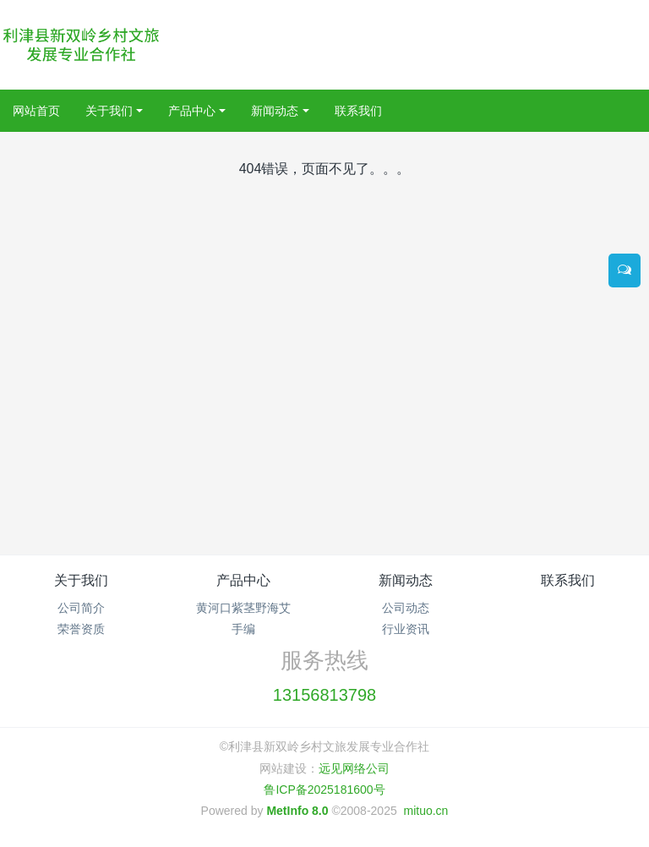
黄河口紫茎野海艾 (243, 608)
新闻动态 (406, 580)
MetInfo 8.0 (297, 810)
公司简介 (81, 608)
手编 (243, 629)
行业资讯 (405, 629)
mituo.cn (425, 810)
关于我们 (81, 580)
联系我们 (568, 580)
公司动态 (405, 608)
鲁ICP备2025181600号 (324, 789)
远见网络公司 (354, 768)
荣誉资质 (81, 629)
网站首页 (36, 110)
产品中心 (243, 580)
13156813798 (324, 695)
